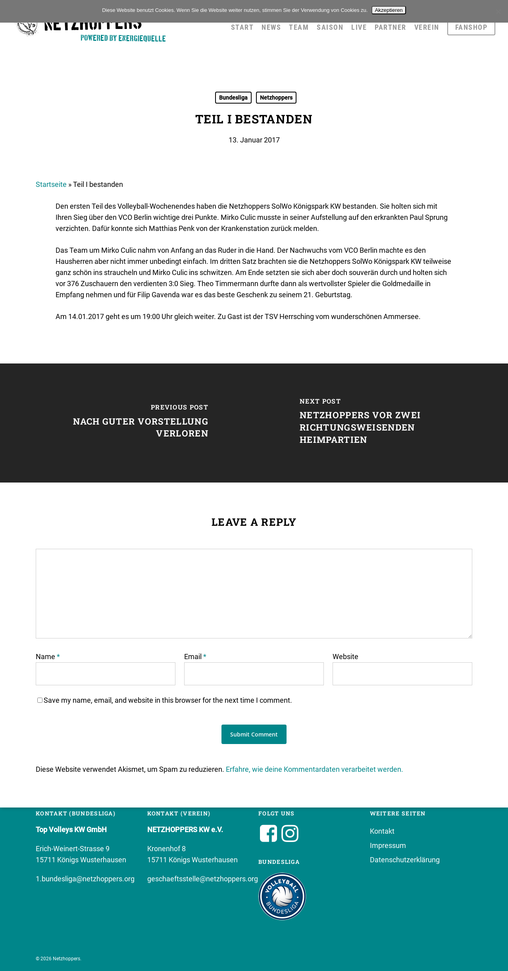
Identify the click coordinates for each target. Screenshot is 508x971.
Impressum (388, 845)
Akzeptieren (388, 10)
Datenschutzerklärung (405, 860)
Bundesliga (233, 97)
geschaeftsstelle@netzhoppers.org (202, 879)
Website (345, 656)
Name (48, 656)
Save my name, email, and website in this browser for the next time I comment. (168, 700)
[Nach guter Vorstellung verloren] (127, 423)
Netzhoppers (276, 97)
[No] (498, 11)
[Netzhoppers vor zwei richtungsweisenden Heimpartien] (381, 423)
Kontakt (382, 831)
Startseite (51, 184)
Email (195, 656)
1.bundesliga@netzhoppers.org (85, 879)
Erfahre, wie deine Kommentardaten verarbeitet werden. (314, 769)
